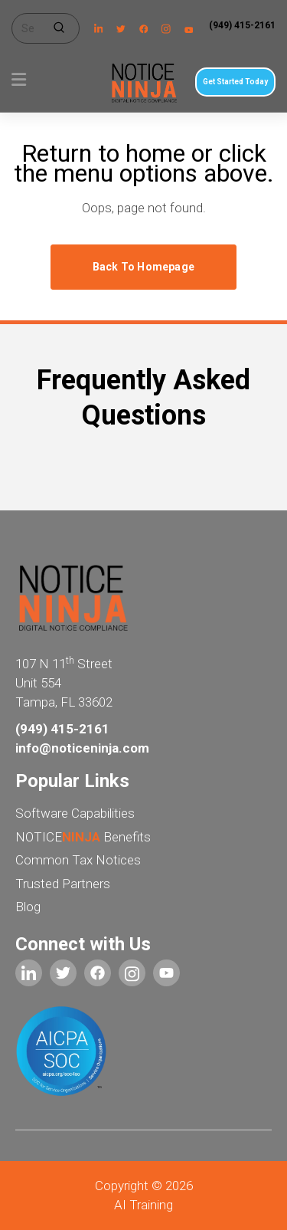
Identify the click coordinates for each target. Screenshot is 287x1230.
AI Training (143, 1204)
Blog (28, 906)
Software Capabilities (75, 813)
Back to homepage (143, 267)
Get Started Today (235, 81)
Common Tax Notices (78, 860)
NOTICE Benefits (83, 837)
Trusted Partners (62, 883)
